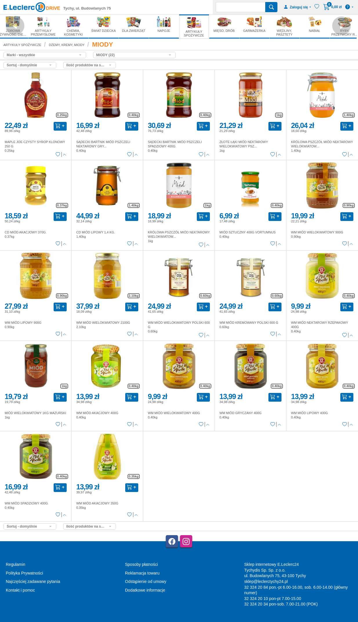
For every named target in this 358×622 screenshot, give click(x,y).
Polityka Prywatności (24, 573)
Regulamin (15, 564)
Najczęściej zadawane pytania (33, 581)
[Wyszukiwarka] (241, 7)
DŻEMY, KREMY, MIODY (67, 45)
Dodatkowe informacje (145, 590)
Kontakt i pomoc (20, 590)
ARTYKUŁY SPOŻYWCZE (22, 45)
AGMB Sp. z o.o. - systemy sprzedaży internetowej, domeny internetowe (133, 619)
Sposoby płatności (141, 564)
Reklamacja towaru (142, 573)
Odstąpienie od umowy (145, 581)
